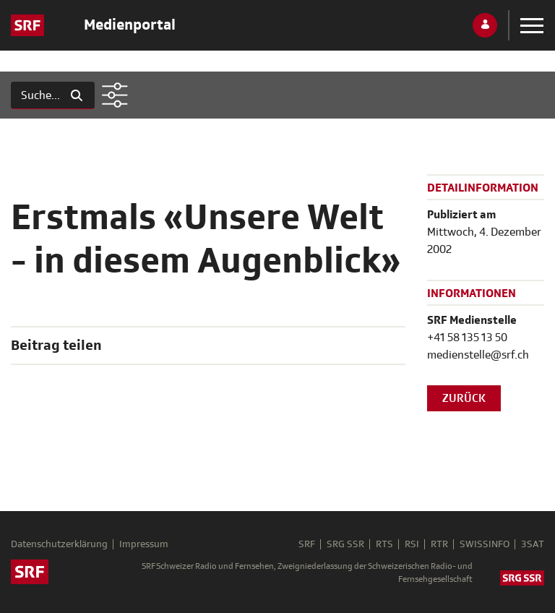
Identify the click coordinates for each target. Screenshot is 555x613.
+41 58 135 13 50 (467, 337)
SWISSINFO (484, 544)
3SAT (532, 544)
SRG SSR (345, 544)
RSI (412, 544)
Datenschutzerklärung (59, 544)
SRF (306, 544)
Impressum (143, 544)
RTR (439, 544)
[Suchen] (35, 95)
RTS (384, 544)
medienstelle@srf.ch (478, 355)
